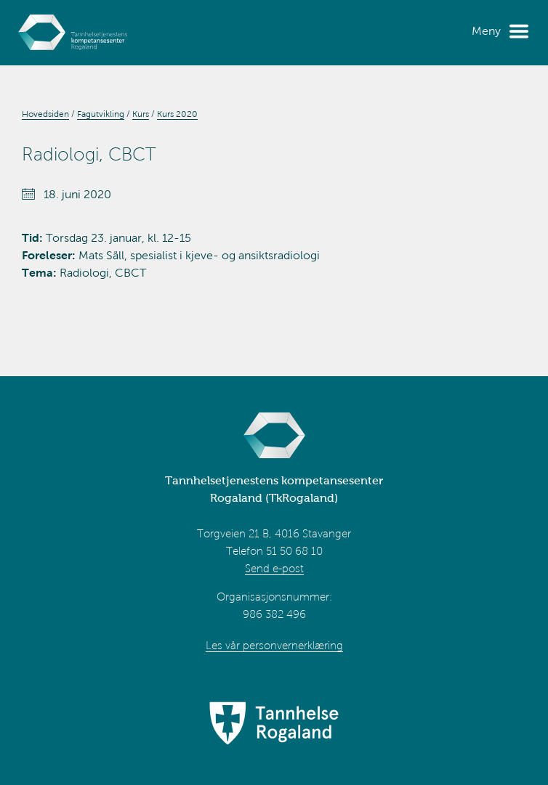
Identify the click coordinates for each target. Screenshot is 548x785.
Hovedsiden (45, 114)
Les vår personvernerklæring (274, 645)
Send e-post (274, 568)
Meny (486, 31)
